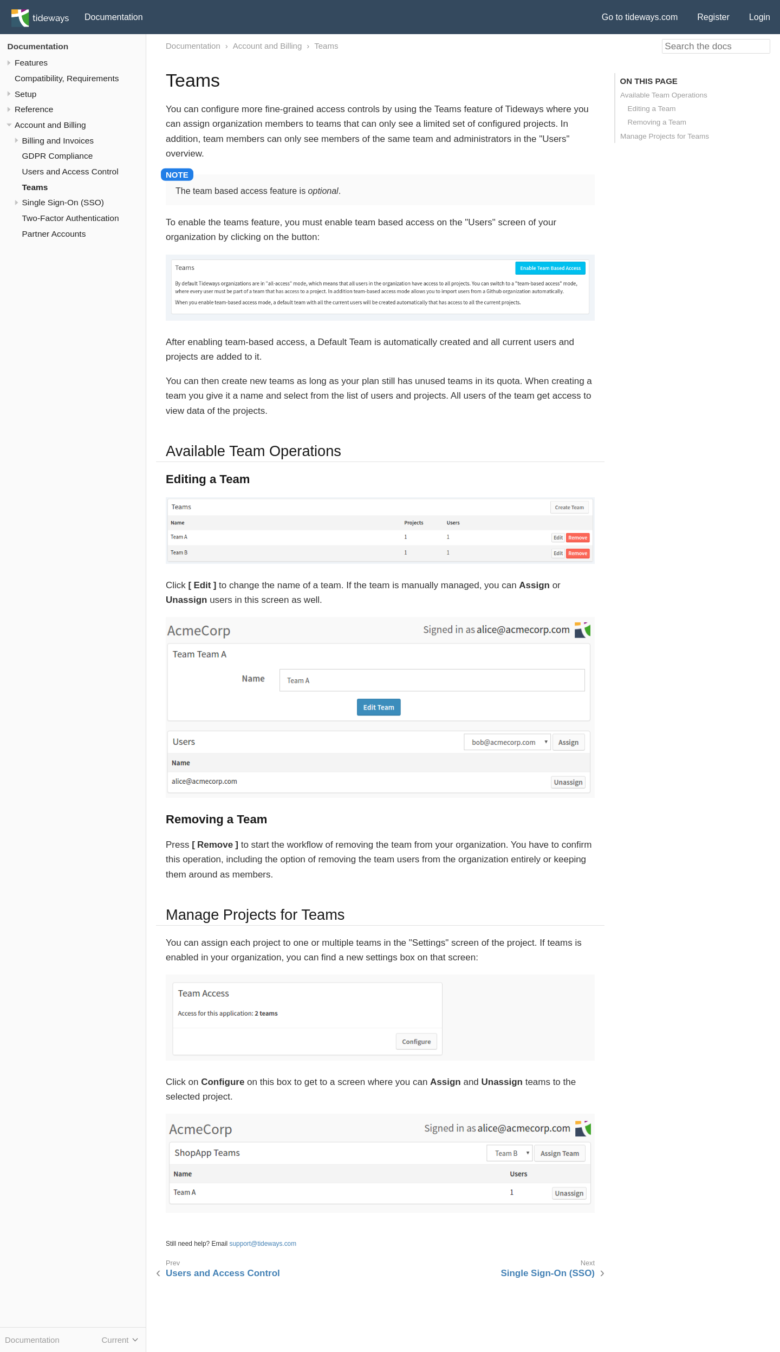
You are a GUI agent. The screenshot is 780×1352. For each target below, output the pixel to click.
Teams (35, 187)
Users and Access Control (70, 171)
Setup (25, 94)
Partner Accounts (54, 233)
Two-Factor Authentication (70, 218)
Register (713, 17)
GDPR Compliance (57, 155)
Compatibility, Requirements (67, 78)
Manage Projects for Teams (664, 136)
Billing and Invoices (58, 140)
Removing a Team (657, 122)
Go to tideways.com (640, 17)
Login (759, 17)
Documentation (113, 17)
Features (31, 62)
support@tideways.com (263, 1243)
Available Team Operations (663, 95)
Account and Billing (50, 124)
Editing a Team (652, 109)
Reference (34, 109)
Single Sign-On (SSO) (63, 202)
